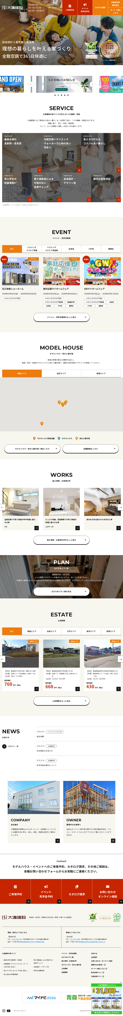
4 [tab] (64, 95)
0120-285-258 (17, 939)
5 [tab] (68, 95)
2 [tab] (58, 95)
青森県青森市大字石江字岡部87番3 (32, 942)
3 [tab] (61, 95)
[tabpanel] (61, 84)
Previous (30, 84)
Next (92, 84)
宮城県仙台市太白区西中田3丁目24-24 (92, 942)
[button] (59, 402)
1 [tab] (55, 95)
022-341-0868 (75, 939)
